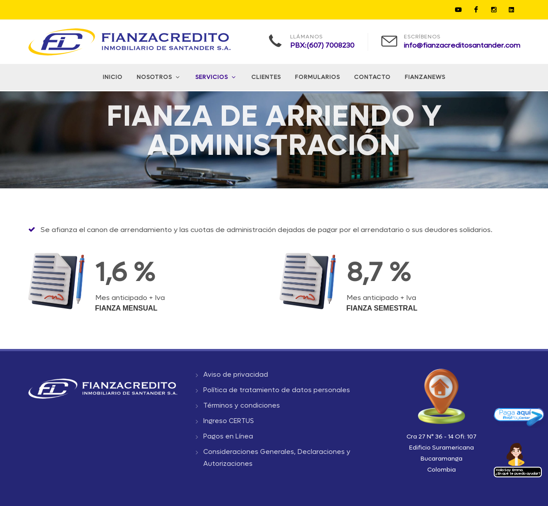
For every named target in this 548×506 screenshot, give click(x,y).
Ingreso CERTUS (228, 420)
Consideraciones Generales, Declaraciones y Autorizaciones (276, 457)
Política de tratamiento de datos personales (276, 390)
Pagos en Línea (228, 436)
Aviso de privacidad (235, 374)
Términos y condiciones (241, 405)
